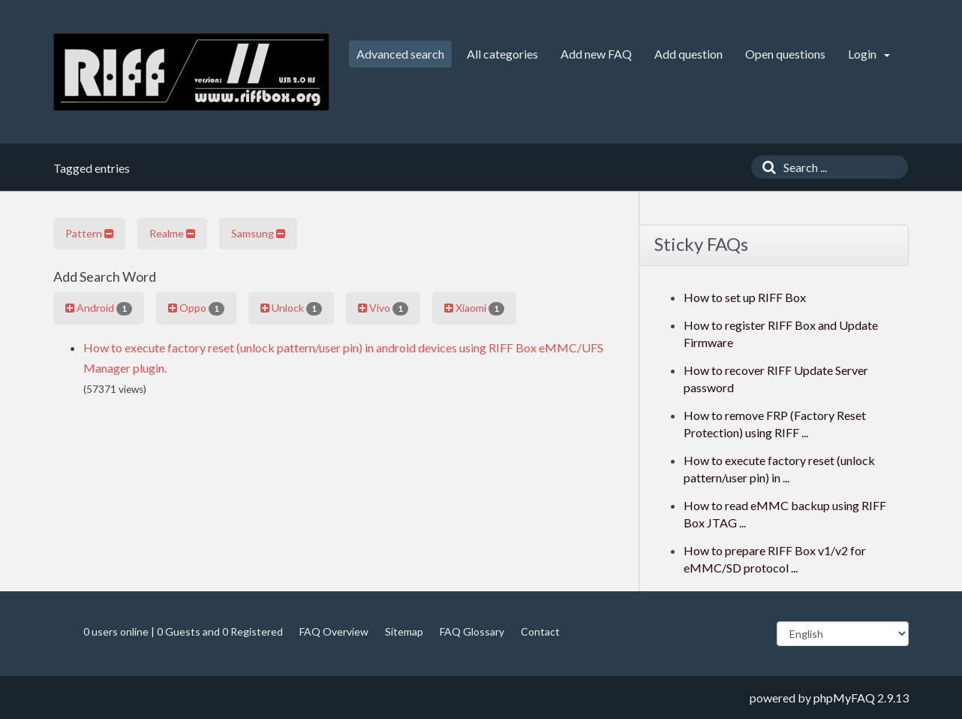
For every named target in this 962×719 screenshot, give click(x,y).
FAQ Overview (333, 631)
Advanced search (400, 54)
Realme (172, 233)
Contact (540, 631)
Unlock (291, 308)
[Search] (765, 167)
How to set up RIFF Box (745, 297)
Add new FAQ (596, 54)
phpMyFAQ (844, 697)
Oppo (196, 308)
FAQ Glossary (472, 631)
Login (869, 54)
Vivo (383, 308)
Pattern (89, 233)
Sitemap (404, 631)
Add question (688, 54)
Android (98, 308)
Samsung (258, 233)
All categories (502, 54)
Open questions (785, 54)
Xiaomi (474, 308)
